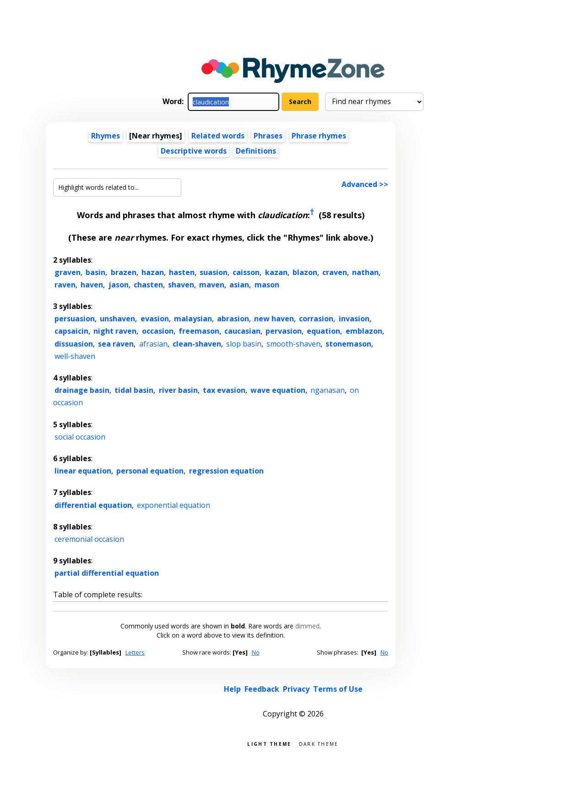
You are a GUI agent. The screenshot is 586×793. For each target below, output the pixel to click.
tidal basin (133, 390)
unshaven (117, 319)
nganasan (327, 390)
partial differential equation (106, 573)
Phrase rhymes (319, 136)
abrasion (233, 319)
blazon (305, 272)
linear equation (82, 471)
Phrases (268, 136)
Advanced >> (365, 184)
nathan (365, 272)
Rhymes (105, 136)
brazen (123, 272)
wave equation (277, 390)
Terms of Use (338, 689)
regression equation (226, 471)
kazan (276, 272)
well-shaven (74, 356)
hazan (152, 272)
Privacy (296, 689)
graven (67, 272)
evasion (155, 319)
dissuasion (73, 344)
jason (119, 285)
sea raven (116, 344)
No (256, 652)
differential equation (93, 505)
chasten (148, 285)
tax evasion (224, 390)
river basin (178, 390)
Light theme (269, 743)
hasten (182, 272)
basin (95, 272)
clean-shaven (197, 344)
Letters (135, 652)
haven (92, 285)
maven (211, 285)
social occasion (79, 437)
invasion (354, 319)
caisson (246, 272)
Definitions (256, 151)
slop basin (243, 344)
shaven (181, 285)
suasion (214, 272)
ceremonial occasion (89, 539)
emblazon (364, 331)
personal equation (150, 471)
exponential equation (173, 505)
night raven (114, 331)
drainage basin (81, 390)
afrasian (153, 344)
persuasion (74, 319)
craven (334, 272)
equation (323, 331)
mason (267, 285)
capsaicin (71, 331)
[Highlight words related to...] (117, 187)
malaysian (193, 319)
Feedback (261, 689)
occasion (158, 331)
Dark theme (319, 743)
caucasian (242, 331)
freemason (199, 331)
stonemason (348, 344)
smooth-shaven (293, 344)
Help (232, 689)
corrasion (316, 319)
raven (65, 285)
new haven (274, 319)
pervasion (284, 331)
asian (239, 285)
